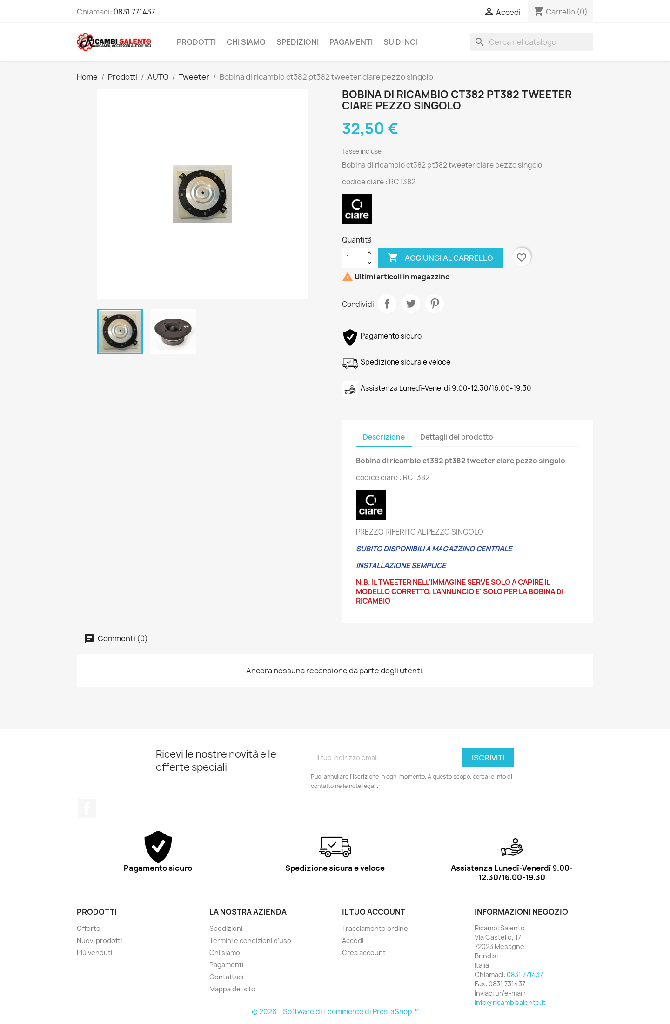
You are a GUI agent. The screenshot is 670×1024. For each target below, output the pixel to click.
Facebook (87, 808)
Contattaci (226, 976)
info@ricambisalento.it (510, 1002)
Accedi (352, 940)
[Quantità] (353, 258)
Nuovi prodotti (99, 940)
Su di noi (400, 42)
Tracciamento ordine (375, 928)
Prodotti (196, 42)
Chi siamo (246, 42)
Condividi (387, 303)
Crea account (364, 952)
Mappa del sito (232, 988)
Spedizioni (297, 42)
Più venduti (94, 952)
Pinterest (434, 303)
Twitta (411, 303)
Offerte (88, 928)
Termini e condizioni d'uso (250, 940)
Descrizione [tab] (384, 437)
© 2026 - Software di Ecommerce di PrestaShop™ (335, 1012)
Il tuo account (373, 912)
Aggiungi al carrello (440, 258)
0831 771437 (134, 12)
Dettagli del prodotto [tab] (456, 437)
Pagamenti (351, 42)
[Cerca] (531, 42)
